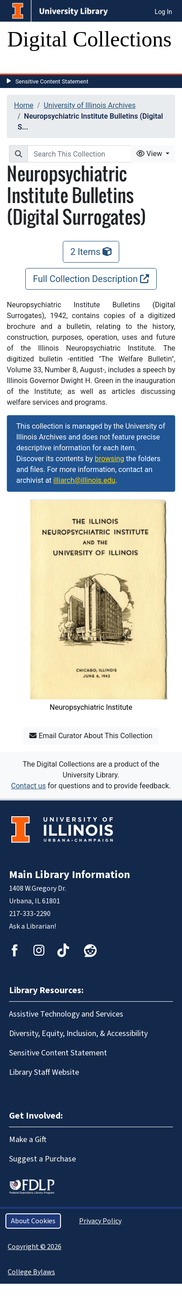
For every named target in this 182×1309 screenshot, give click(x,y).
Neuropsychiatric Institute (91, 707)
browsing (109, 458)
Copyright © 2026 (34, 1247)
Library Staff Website (44, 1072)
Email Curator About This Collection (90, 735)
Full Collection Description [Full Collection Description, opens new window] (91, 278)
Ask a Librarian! (32, 926)
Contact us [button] (28, 786)
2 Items (91, 251)
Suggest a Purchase (42, 1159)
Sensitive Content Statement (52, 81)
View (150, 153)
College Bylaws (31, 1272)
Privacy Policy (100, 1221)
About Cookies (33, 1221)
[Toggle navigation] (20, 65)
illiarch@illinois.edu (84, 480)
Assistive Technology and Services (66, 1014)
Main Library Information (69, 875)
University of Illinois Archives (90, 105)
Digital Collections (89, 39)
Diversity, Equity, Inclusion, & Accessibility (78, 1033)
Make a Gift (28, 1139)
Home (23, 105)
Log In (163, 11)
